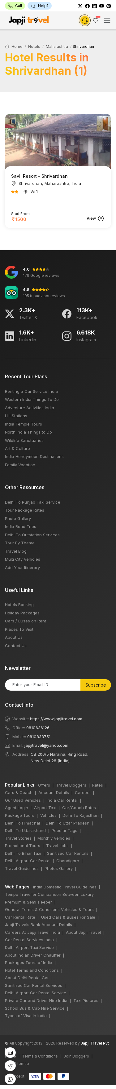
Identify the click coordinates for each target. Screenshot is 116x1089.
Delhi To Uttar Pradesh (67, 823)
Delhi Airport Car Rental (27, 860)
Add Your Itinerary (22, 567)
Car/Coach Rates (79, 807)
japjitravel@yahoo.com (46, 745)
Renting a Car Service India (31, 391)
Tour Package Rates (24, 510)
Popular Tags (64, 830)
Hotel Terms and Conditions (32, 970)
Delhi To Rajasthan (80, 815)
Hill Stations (16, 415)
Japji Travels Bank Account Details (38, 924)
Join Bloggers (76, 1056)
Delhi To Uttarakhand (25, 830)
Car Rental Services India (29, 939)
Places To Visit (19, 629)
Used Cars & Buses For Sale (68, 917)
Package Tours (19, 815)
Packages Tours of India (28, 962)
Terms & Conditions (40, 1056)
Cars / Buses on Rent (25, 620)
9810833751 (38, 736)
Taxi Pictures (85, 1000)
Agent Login (16, 807)
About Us (14, 637)
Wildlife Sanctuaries (24, 440)
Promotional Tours (22, 845)
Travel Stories (18, 838)
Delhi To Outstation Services (32, 534)
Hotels (34, 46)
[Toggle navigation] (107, 20)
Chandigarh (67, 860)
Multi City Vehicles (22, 559)
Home (14, 46)
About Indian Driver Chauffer (33, 955)
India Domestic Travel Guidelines (65, 886)
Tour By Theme (20, 542)
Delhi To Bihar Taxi (23, 853)
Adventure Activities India (29, 407)
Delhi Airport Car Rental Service (35, 992)
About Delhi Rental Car (27, 977)
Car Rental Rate (20, 917)
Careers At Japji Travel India (32, 932)
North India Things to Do (28, 432)
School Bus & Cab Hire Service (35, 1008)
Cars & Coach (18, 792)
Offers (44, 785)
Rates (97, 785)
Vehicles (48, 815)
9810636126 (37, 727)
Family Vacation (20, 464)
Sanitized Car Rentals (67, 853)
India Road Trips (20, 526)
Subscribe (95, 685)
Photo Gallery (18, 518)
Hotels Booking (19, 604)
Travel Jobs (57, 845)
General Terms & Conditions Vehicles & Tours (49, 909)
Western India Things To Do (32, 399)
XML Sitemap (17, 1063)
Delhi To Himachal (22, 823)
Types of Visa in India (26, 1015)
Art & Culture (17, 448)
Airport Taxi (45, 807)
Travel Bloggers (71, 785)
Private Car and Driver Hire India (36, 1000)
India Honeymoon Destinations (34, 456)
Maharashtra (57, 46)
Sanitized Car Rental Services (33, 985)
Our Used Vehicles (23, 800)
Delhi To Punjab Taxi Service (32, 502)
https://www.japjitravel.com (56, 718)
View (95, 218)
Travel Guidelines (22, 868)
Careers (83, 792)
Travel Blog (16, 551)
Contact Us (16, 645)
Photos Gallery (59, 868)
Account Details (53, 792)
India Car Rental (62, 800)
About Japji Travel (83, 932)
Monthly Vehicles (53, 838)
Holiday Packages (22, 612)
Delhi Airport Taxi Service (29, 947)
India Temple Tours (23, 424)
